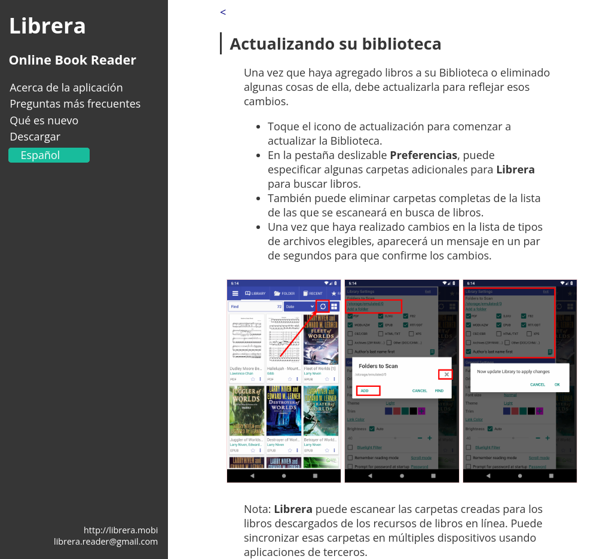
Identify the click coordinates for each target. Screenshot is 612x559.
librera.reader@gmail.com (106, 541)
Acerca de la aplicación (66, 87)
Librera (47, 25)
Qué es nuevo (44, 120)
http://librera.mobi (121, 530)
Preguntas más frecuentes (75, 103)
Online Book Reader (72, 59)
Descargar (35, 136)
